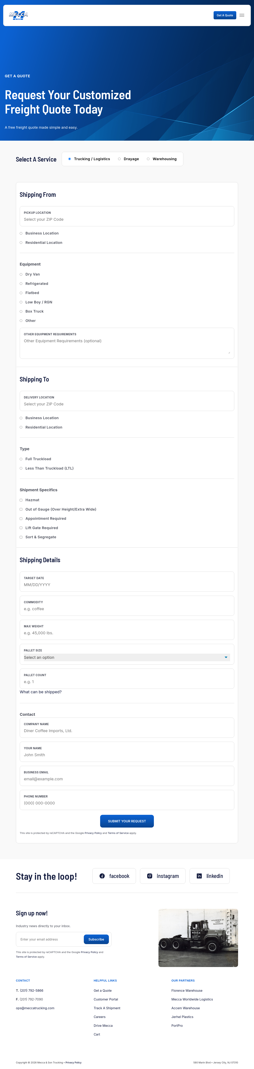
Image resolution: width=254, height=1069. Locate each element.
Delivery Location (39, 397)
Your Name (33, 748)
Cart (97, 1034)
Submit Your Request (127, 821)
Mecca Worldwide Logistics (192, 999)
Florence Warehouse (186, 991)
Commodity (33, 602)
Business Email (36, 772)
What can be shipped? (41, 691)
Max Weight (34, 626)
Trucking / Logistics (92, 159)
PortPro (177, 1026)
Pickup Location (37, 212)
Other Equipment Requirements (50, 334)
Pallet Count (35, 675)
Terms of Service (118, 833)
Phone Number (36, 796)
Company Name (36, 724)
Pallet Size (33, 650)
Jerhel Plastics (182, 1017)
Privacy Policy (93, 833)
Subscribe (96, 939)
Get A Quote (225, 15)
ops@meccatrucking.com (35, 1008)
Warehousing (165, 159)
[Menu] (242, 15)
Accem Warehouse (185, 1008)
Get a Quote (103, 991)
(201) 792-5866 (31, 991)
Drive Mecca (103, 1026)
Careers (100, 1017)
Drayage (131, 159)
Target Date (34, 578)
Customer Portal (106, 999)
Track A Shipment (107, 1008)
